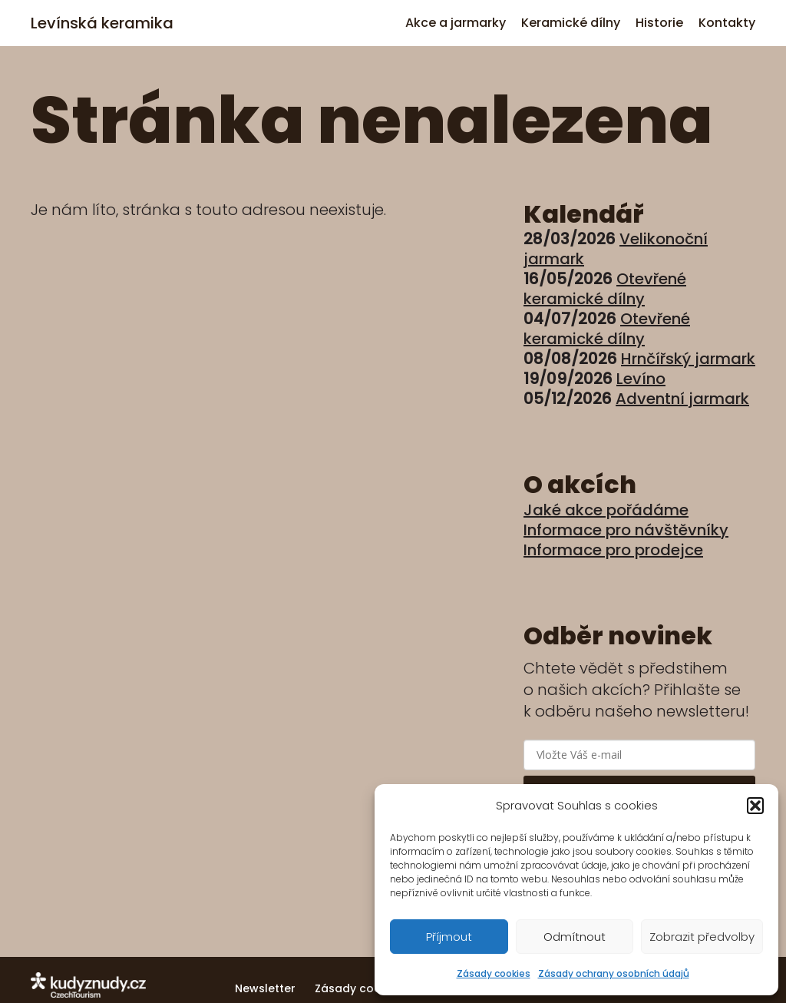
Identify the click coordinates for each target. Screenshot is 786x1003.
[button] (755, 805)
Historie (659, 22)
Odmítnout (574, 937)
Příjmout (449, 937)
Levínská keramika (102, 23)
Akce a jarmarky (455, 22)
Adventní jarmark (682, 398)
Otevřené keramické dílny (604, 289)
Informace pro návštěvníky (625, 530)
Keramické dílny (570, 22)
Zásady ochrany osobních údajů (613, 973)
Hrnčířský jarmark (688, 358)
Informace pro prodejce (613, 550)
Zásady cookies (493, 973)
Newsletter (265, 988)
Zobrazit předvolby (702, 937)
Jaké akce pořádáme (606, 510)
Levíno (640, 378)
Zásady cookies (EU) (372, 988)
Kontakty (726, 22)
